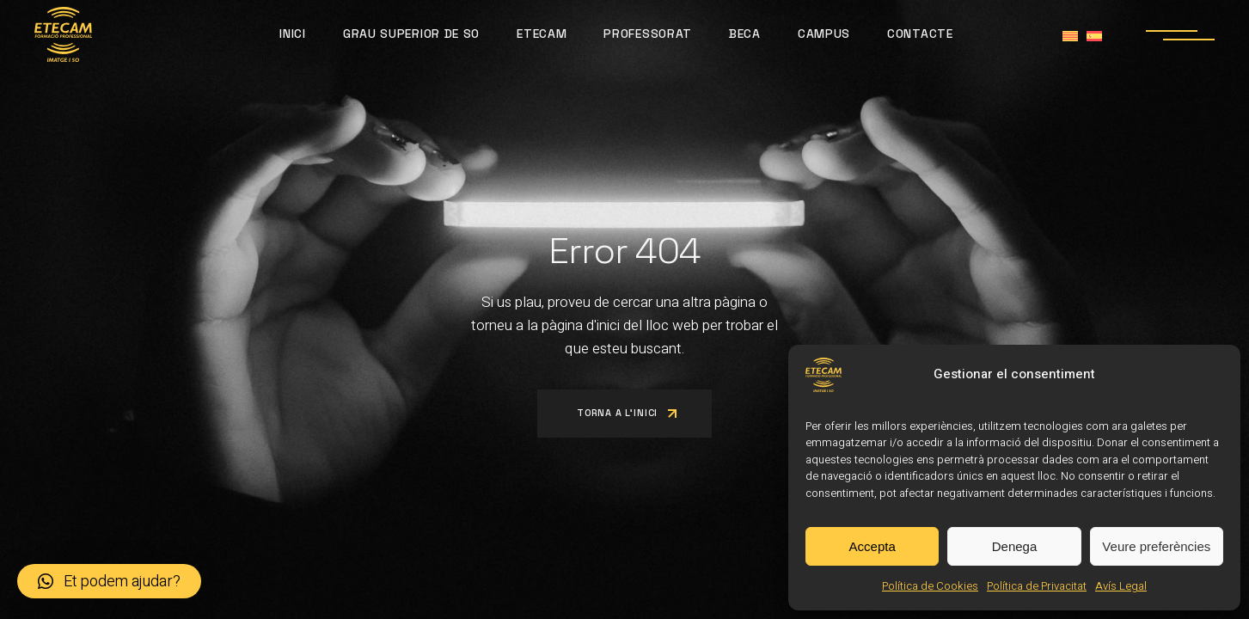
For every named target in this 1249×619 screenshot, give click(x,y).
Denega (1015, 546)
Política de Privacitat (1037, 586)
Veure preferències (1156, 546)
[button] (109, 581)
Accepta (872, 546)
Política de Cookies (930, 586)
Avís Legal (1121, 586)
